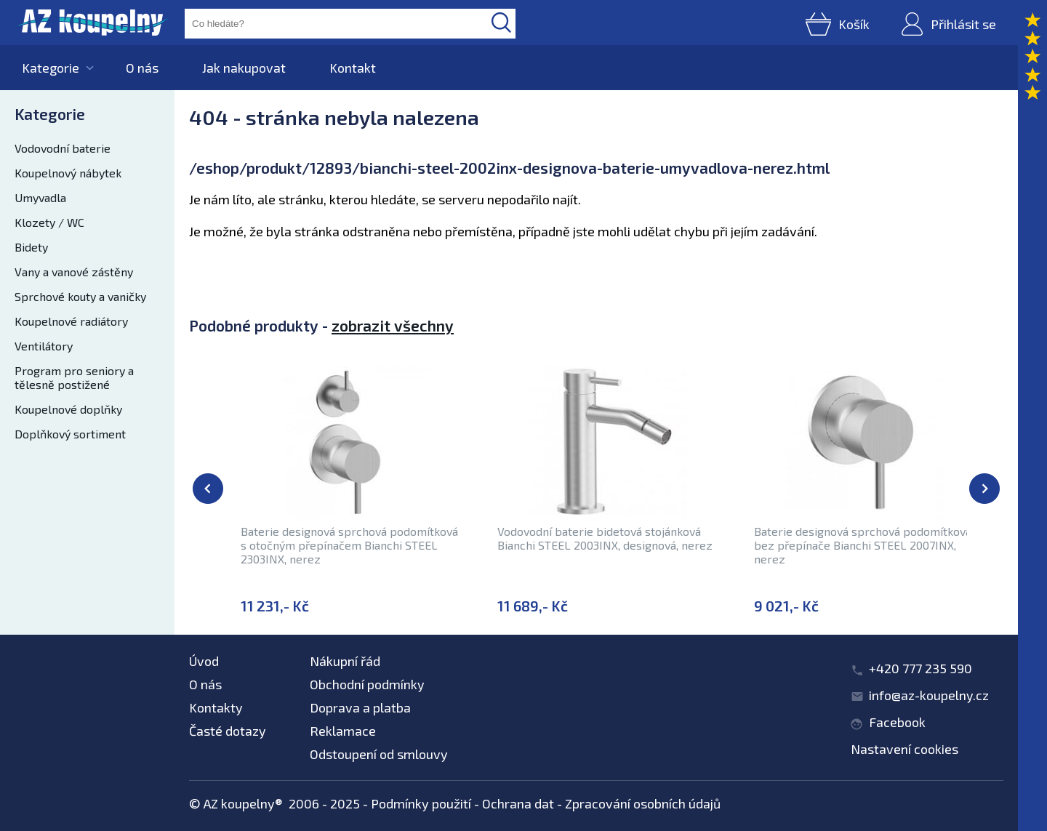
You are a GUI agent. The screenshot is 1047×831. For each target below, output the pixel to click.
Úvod (204, 661)
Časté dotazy (227, 731)
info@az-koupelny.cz (929, 695)
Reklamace (343, 731)
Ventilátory (44, 346)
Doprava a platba (360, 707)
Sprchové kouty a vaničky (80, 296)
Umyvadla (40, 197)
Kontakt (352, 68)
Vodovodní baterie (63, 148)
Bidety (31, 247)
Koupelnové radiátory (71, 321)
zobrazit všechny (393, 325)
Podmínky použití (421, 803)
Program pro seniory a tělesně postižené (74, 377)
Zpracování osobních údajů (643, 803)
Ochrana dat (518, 803)
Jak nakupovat (244, 68)
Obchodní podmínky (367, 684)
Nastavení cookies (904, 749)
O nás (142, 68)
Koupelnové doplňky (68, 409)
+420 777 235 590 (920, 668)
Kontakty (216, 707)
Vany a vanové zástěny (74, 271)
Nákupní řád (345, 661)
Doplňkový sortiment (70, 434)
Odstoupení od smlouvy (379, 754)
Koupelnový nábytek (68, 173)
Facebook (897, 722)
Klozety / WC (49, 222)
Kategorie (50, 68)
